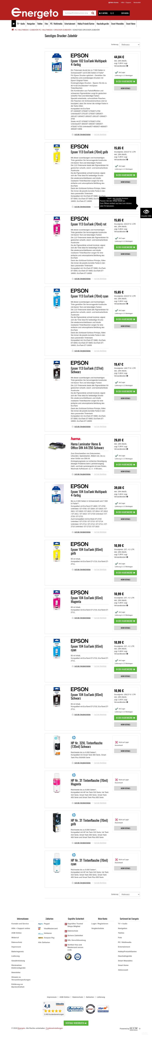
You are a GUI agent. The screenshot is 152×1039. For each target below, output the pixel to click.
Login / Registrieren (99, 924)
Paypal (47, 924)
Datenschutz (17, 942)
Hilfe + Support (126, 2)
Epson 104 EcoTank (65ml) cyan (87, 648)
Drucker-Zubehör (62, 30)
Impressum (16, 947)
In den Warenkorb (125, 81)
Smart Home (130, 23)
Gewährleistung (18, 961)
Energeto (21, 1028)
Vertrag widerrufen (76, 1023)
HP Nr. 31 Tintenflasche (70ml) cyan (89, 862)
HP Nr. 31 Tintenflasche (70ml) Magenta (89, 782)
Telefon (39, 23)
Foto (46, 23)
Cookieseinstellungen (54, 1028)
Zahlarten (90, 997)
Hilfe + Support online (21, 928)
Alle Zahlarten (44, 942)
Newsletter (16, 972)
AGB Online (17, 933)
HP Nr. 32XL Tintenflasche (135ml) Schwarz (86, 744)
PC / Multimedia (56, 23)
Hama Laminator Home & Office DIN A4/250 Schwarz (87, 445)
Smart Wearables (117, 23)
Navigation (31, 23)
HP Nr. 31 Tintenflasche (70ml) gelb (89, 822)
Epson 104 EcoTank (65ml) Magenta (87, 599)
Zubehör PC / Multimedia (41, 30)
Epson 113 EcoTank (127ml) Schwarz (87, 370)
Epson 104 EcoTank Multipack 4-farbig (89, 493)
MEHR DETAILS (125, 88)
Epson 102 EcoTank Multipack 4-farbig (89, 62)
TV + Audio (21, 23)
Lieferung (16, 956)
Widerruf (15, 938)
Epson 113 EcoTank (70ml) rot (88, 223)
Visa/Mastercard (51, 928)
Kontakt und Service (20, 924)
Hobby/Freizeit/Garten (86, 23)
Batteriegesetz (18, 951)
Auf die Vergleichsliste (81, 135)
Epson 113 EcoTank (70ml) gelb (89, 151)
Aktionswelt (123, 970)
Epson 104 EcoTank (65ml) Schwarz (87, 696)
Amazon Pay (49, 938)
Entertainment (70, 23)
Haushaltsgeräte (103, 23)
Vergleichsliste (97, 928)
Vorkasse (48, 933)
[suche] (76, 13)
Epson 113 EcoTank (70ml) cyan (89, 295)
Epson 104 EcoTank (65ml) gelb (87, 551)
